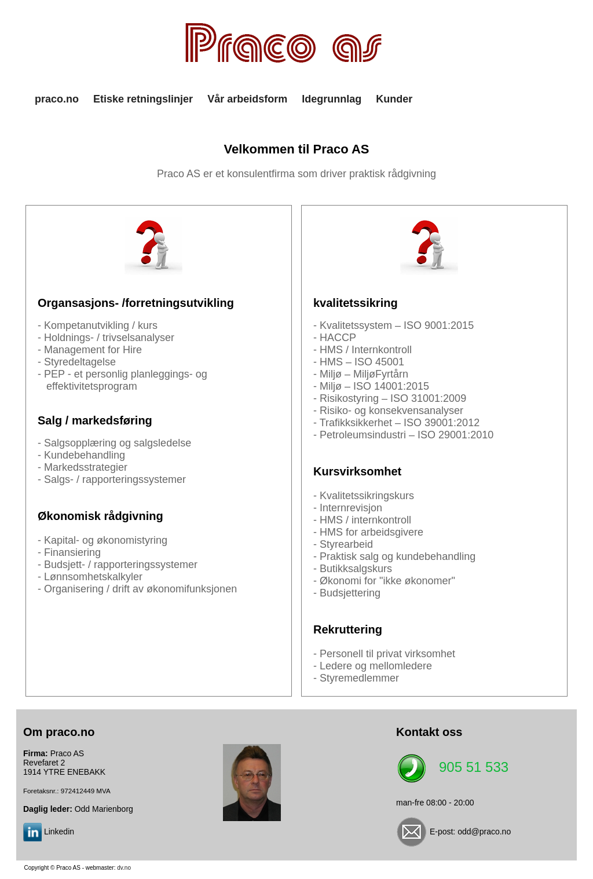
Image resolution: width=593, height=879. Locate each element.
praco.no (57, 99)
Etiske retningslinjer (143, 99)
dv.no (124, 868)
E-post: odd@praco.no (470, 831)
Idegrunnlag (331, 99)
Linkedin (59, 831)
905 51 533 (473, 767)
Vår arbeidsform (247, 99)
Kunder (394, 99)
